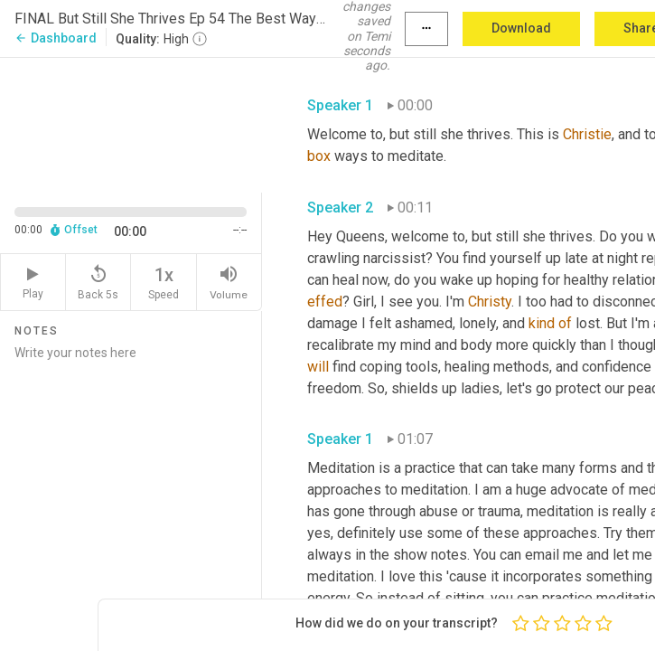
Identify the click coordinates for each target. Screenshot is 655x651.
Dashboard (55, 38)
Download (521, 28)
